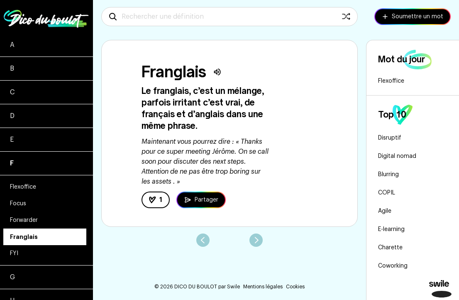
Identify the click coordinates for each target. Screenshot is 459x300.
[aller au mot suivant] (256, 240)
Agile (384, 211)
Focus (18, 204)
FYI (14, 253)
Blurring (388, 174)
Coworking (393, 266)
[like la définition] (156, 200)
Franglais (24, 237)
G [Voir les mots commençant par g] (12, 277)
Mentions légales (263, 286)
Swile (233, 286)
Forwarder (24, 220)
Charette (390, 248)
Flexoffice (23, 187)
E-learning (391, 229)
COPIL (386, 193)
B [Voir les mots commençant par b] (12, 68)
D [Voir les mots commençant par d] (12, 116)
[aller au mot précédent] (203, 240)
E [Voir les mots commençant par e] (12, 139)
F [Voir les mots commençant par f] (12, 163)
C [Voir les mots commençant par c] (12, 92)
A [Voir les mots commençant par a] (12, 45)
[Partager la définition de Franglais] (201, 200)
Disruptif (389, 138)
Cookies (295, 286)
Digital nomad (397, 156)
